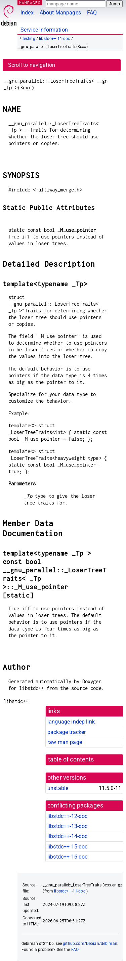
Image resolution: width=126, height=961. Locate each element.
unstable (57, 788)
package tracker (66, 732)
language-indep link (71, 721)
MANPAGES (30, 2)
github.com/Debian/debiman (90, 943)
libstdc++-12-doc (67, 816)
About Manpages (60, 12)
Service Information (44, 30)
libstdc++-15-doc (67, 846)
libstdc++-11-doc (54, 38)
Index (27, 12)
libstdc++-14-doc (67, 836)
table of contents (71, 759)
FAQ (92, 12)
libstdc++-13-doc (67, 826)
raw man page (64, 742)
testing (29, 38)
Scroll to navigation (31, 65)
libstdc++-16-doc (67, 857)
